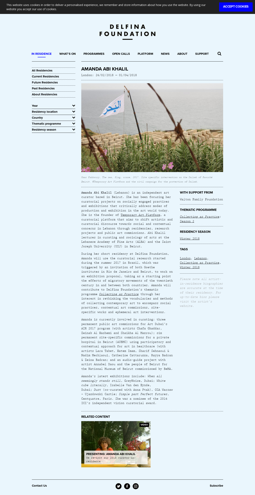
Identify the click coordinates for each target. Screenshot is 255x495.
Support (202, 54)
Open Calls (121, 54)
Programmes (93, 54)
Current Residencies (45, 76)
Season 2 (187, 221)
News (165, 54)
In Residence (41, 54)
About (182, 54)
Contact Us (39, 485)
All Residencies (42, 70)
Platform (145, 54)
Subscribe (216, 485)
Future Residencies (45, 82)
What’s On (67, 54)
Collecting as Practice (119, 294)
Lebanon (200, 258)
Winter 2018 (190, 238)
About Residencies (44, 94)
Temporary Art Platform (140, 214)
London (185, 258)
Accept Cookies (236, 7)
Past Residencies (43, 88)
